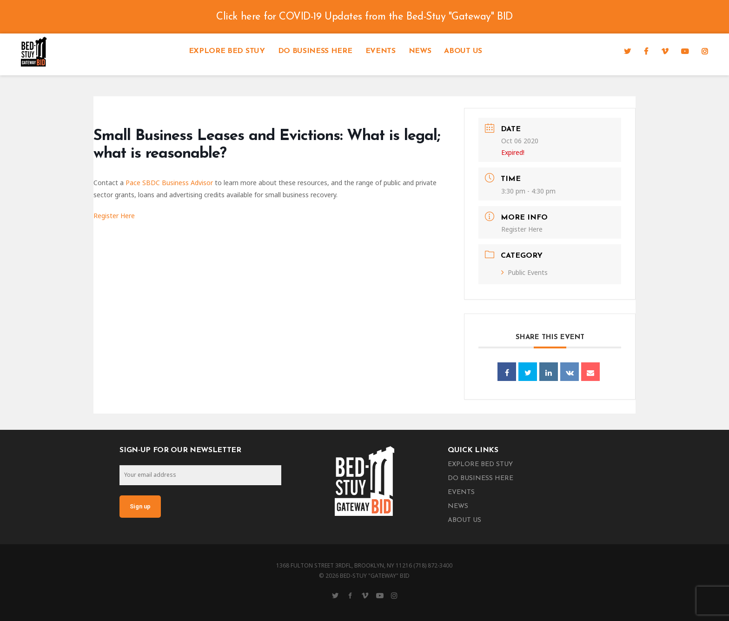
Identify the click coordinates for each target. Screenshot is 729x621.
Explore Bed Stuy (227, 51)
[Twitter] (627, 51)
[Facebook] (646, 51)
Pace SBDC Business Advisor (169, 182)
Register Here (114, 215)
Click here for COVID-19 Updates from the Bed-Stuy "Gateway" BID (364, 17)
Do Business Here (315, 51)
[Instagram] (705, 51)
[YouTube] (685, 51)
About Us (463, 51)
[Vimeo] (665, 51)
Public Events (524, 272)
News (420, 51)
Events (380, 51)
